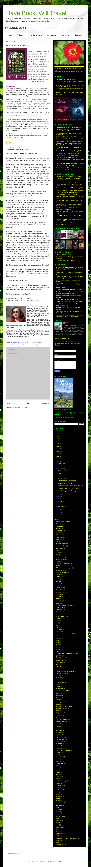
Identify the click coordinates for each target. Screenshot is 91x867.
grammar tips (60, 656)
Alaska (58, 524)
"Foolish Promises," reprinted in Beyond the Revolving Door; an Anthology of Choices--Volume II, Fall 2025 (68, 178)
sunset (58, 812)
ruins (57, 792)
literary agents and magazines (64, 706)
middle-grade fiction (61, 719)
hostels (58, 684)
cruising (58, 603)
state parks (59, 809)
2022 (58, 441)
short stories (59, 800)
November (61, 466)
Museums (59, 730)
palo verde (59, 761)
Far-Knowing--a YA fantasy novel (65, 79)
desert (58, 618)
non (57, 754)
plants (58, 765)
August (60, 473)
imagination (59, 688)
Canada (58, 581)
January (60, 506)
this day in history (61, 816)
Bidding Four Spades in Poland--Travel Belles (69, 301)
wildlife (58, 836)
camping (58, 579)
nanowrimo (59, 743)
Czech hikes (59, 609)
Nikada (49, 861)
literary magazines (61, 708)
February (61, 504)
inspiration (59, 695)
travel (57, 820)
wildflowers (59, 833)
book (57, 554)
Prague (58, 774)
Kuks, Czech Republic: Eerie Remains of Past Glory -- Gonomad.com (69, 312)
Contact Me (79, 35)
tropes (58, 822)
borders (58, 565)
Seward (58, 798)
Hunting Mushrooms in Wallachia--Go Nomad (69, 289)
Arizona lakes (60, 539)
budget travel (60, 570)
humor (58, 686)
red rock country (60, 785)
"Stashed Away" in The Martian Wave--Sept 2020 (70, 190)
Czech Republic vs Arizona (64, 614)
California (59, 576)
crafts (57, 598)
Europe (31, 345)
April (59, 499)
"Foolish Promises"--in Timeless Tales (67, 155)
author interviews (15, 345)
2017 (58, 453)
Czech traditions (60, 616)
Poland (58, 772)
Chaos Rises (59, 590)
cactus (58, 574)
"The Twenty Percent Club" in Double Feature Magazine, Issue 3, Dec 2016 (69, 208)
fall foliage (59, 631)
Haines (58, 664)
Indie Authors (65, 35)
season (58, 794)
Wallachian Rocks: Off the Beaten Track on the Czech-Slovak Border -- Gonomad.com (69, 315)
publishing (59, 776)
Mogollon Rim (60, 721)
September (61, 471)
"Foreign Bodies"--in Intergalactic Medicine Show (70, 163)
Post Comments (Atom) (21, 407)
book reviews (25, 345)
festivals (58, 638)
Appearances (51, 35)
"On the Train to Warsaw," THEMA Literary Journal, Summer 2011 (68, 223)
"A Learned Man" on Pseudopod (65, 260)
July (59, 476)
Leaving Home (60, 702)
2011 (58, 515)
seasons (58, 796)
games (58, 644)
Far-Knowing (59, 636)
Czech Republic (60, 612)
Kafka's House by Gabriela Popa (67, 480)
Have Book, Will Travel (36, 13)
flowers (58, 640)
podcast (58, 768)
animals (58, 528)
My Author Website (35, 35)
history (58, 675)
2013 (58, 509)
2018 (58, 451)
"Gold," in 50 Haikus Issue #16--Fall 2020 (68, 192)
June (59, 494)
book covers (59, 557)
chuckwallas (59, 594)
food (57, 642)
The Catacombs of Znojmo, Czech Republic (70, 485)
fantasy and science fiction (63, 634)
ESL (57, 625)
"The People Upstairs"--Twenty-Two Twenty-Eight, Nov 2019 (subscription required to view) (69, 144)
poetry (58, 770)
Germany (58, 649)
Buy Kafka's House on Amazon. (15, 148)
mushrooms (59, 732)
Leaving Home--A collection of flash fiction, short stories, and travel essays (70, 85)
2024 (58, 436)
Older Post (45, 403)
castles (58, 583)
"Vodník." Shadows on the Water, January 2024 (69, 188)
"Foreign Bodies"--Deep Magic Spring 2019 (68, 151)
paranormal (59, 763)
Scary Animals (62, 478)
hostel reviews (60, 682)
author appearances (62, 543)
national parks (60, 748)
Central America (60, 587)
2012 (58, 512)
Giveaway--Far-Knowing (65, 483)
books (58, 561)
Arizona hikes (60, 537)
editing (58, 620)
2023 (58, 438)
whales (58, 831)
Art (57, 541)
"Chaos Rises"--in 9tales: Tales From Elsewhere (70, 168)
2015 (58, 458)
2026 (58, 431)
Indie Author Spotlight (62, 691)
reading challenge (61, 781)
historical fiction (60, 673)
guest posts (59, 662)
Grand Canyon (60, 658)
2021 (58, 443)
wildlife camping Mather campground (66, 838)
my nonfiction (60, 737)
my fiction (59, 735)
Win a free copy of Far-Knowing (67, 491)
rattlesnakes (59, 779)
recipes (58, 783)
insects (58, 693)
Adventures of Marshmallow (64, 521)
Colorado (58, 596)
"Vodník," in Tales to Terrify (63, 254)
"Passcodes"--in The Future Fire (65, 165)
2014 (58, 461)
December (61, 463)
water (57, 829)
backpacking (59, 548)
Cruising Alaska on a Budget (64, 605)
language (58, 699)
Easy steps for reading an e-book (65, 417)
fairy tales (59, 629)
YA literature (59, 844)
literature (58, 710)
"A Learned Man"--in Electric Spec (66, 170)
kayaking (58, 697)
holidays (58, 677)
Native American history (63, 750)
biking (57, 550)
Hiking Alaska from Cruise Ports (65, 671)
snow (57, 807)
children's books (60, 592)
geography (59, 647)
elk (57, 623)
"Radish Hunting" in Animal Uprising (66, 194)
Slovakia (58, 805)
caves (57, 585)
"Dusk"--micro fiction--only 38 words (66, 157)
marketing (59, 715)
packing (58, 759)
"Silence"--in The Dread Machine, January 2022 (69, 139)
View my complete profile (61, 338)
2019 (58, 448)
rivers (57, 787)
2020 (58, 446)
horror (58, 680)
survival (58, 814)
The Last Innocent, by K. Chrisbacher (68, 488)
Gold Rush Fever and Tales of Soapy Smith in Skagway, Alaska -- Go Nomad (69, 292)
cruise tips (59, 601)
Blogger (61, 861)
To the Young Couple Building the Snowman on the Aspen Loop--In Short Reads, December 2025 (69, 268)
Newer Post (10, 403)
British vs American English (64, 568)
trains (57, 818)
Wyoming (58, 842)
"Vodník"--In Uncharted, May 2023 (66, 137)
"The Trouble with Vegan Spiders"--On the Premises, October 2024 (68, 130)
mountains (59, 726)
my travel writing (60, 739)
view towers (59, 827)
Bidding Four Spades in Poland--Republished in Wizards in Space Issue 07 (69, 277)
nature (58, 752)
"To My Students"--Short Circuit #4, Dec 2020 (69, 141)
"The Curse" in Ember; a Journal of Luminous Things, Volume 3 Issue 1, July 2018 (69, 205)
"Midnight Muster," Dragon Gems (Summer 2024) (70, 182)
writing (36, 345)
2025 (58, 433)
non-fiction (59, 757)
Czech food (59, 607)
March (60, 501)
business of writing (61, 572)
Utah (57, 825)
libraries (58, 704)
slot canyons (59, 803)
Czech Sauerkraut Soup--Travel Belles (67, 299)
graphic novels (60, 660)
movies (58, 728)
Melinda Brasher (70, 323)
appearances (60, 533)
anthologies (59, 530)
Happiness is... (60, 666)
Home (9, 35)
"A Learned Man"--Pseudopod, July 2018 (68, 153)
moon (57, 724)
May (59, 496)
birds (57, 552)
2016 (58, 456)
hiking (57, 669)
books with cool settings (63, 563)
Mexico (58, 717)
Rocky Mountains (61, 790)
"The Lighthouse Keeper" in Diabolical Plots (68, 127)
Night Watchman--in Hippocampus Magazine (69, 284)
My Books (19, 35)
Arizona (58, 535)
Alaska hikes (59, 526)
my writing (59, 741)
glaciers (58, 651)
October (60, 468)
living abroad (59, 713)
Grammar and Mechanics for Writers (66, 653)
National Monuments (62, 746)
